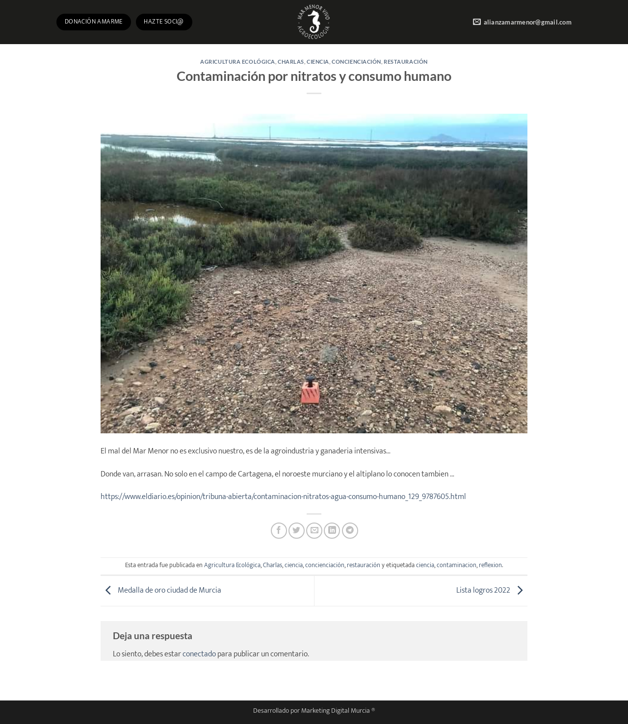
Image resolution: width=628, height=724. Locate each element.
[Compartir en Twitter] (296, 531)
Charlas (291, 61)
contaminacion (456, 565)
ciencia (318, 61)
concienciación (356, 61)
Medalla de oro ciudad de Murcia (161, 590)
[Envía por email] (314, 531)
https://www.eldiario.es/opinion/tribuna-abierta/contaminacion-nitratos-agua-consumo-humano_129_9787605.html (283, 496)
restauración (406, 61)
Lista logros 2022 (491, 590)
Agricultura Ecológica (237, 61)
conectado (199, 654)
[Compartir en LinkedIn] (332, 531)
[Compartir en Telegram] (350, 531)
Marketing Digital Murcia (335, 711)
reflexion (490, 565)
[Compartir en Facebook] (279, 531)
